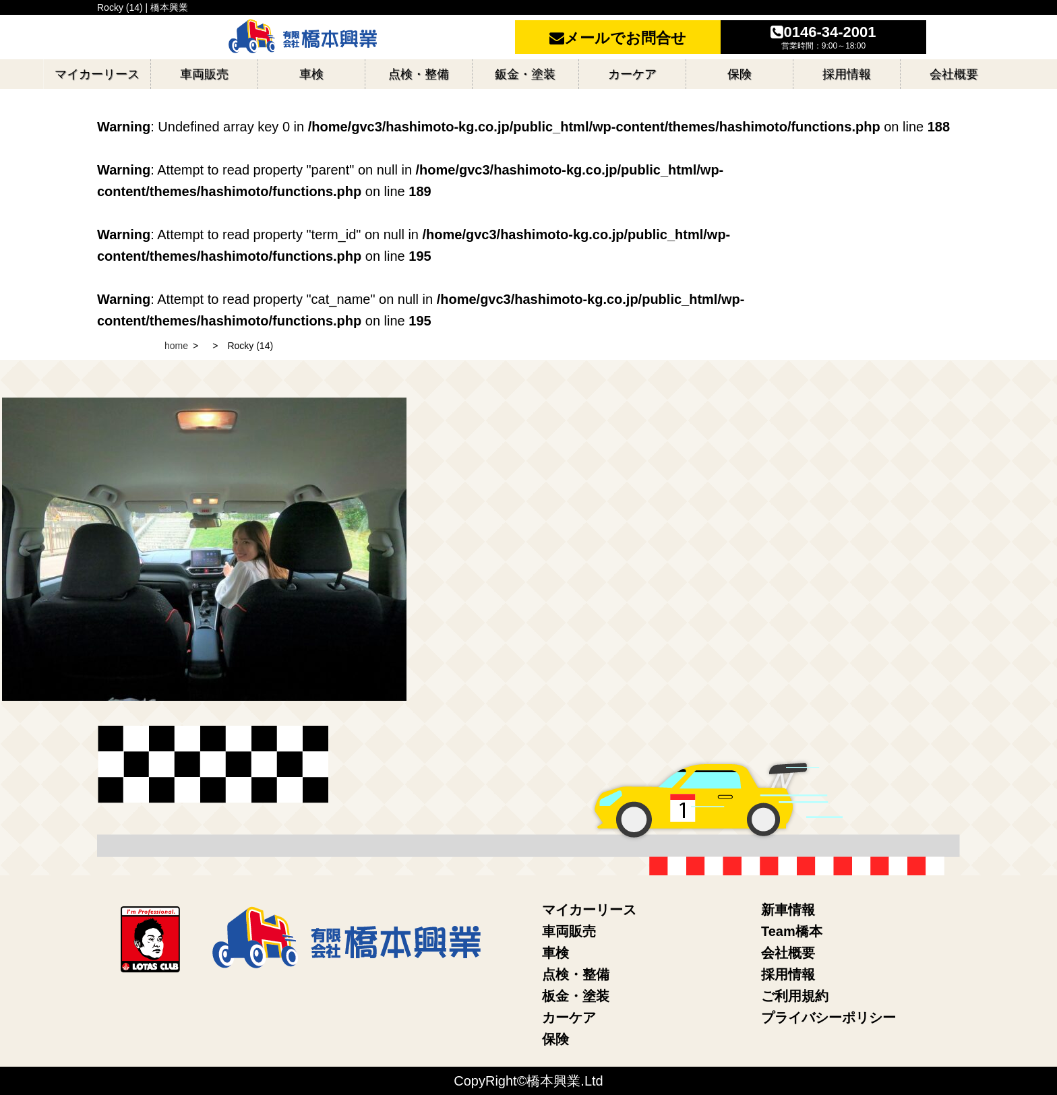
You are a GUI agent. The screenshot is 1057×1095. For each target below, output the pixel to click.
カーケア (569, 1017)
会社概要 (788, 952)
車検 (555, 952)
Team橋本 (791, 931)
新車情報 (788, 909)
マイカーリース (589, 909)
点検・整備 (575, 974)
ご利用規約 (794, 996)
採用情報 (788, 974)
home (176, 345)
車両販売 (569, 931)
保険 (555, 1039)
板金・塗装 (575, 996)
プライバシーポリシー (828, 1017)
